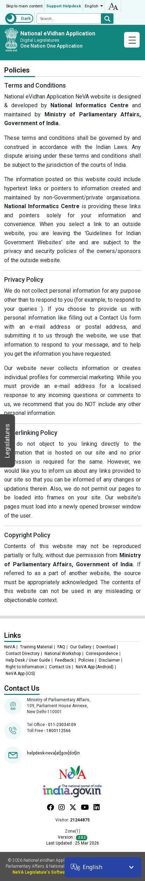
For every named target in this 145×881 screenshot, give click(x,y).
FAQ (61, 646)
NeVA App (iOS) (20, 673)
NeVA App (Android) (94, 666)
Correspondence (102, 653)
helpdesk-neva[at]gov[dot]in (53, 753)
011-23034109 (62, 724)
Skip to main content (24, 6)
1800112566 (58, 730)
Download (106, 646)
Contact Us (60, 666)
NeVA (9, 646)
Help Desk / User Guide (28, 660)
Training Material (36, 646)
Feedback (64, 660)
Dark (26, 18)
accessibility (113, 6)
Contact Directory (23, 653)
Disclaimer (109, 660)
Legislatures (7, 441)
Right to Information (25, 666)
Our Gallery (80, 646)
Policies (86, 660)
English (91, 6)
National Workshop (62, 653)
